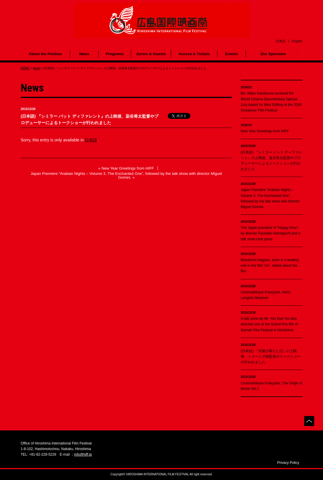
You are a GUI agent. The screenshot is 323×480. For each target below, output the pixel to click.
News (84, 54)
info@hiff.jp (83, 454)
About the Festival (45, 54)
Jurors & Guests (151, 54)
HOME (25, 68)
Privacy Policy (288, 463)
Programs (115, 54)
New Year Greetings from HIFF (128, 168)
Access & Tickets (194, 54)
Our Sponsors (273, 54)
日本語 (91, 140)
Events (231, 54)
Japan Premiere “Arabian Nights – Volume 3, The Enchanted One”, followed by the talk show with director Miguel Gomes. (126, 175)
